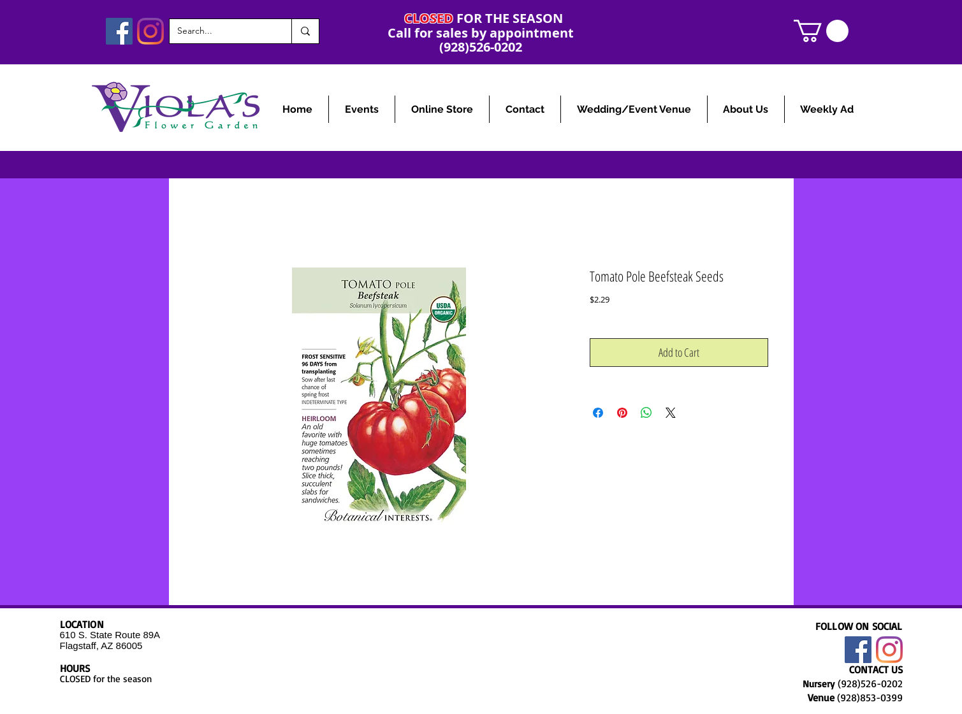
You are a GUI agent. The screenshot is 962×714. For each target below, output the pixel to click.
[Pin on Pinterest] (622, 412)
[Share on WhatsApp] (646, 412)
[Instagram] (150, 31)
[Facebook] (119, 31)
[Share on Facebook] (598, 412)
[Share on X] (670, 412)
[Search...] (221, 31)
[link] (821, 31)
